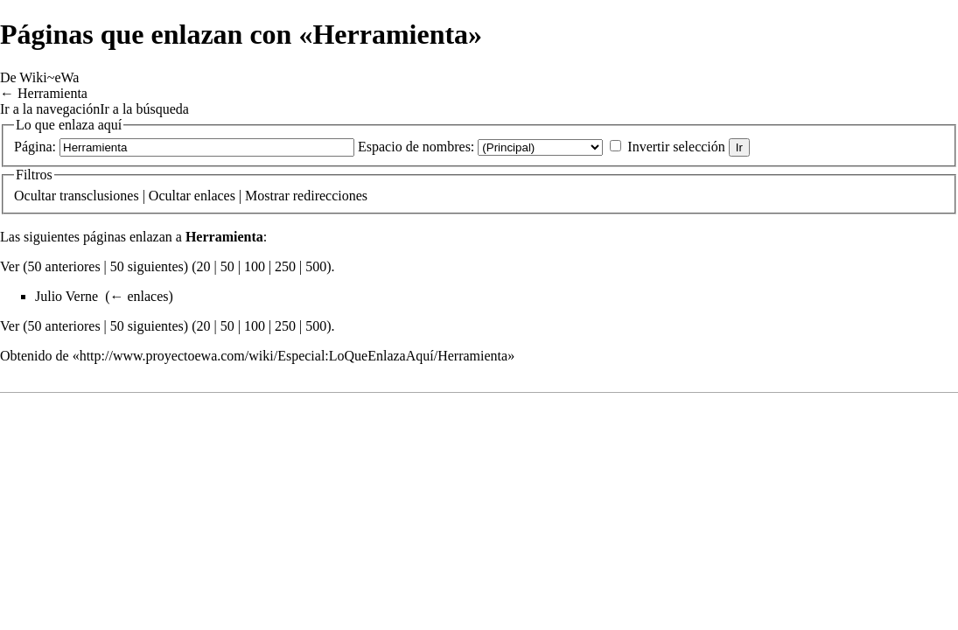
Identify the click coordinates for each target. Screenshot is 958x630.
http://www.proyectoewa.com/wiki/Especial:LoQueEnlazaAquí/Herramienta (293, 355)
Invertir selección (676, 146)
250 (285, 266)
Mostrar (267, 195)
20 (203, 266)
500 (315, 266)
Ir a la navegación (50, 109)
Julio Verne (66, 296)
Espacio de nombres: (416, 146)
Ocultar (35, 195)
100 (254, 266)
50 (227, 266)
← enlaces (138, 296)
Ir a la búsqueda (144, 109)
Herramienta (52, 93)
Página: (35, 146)
